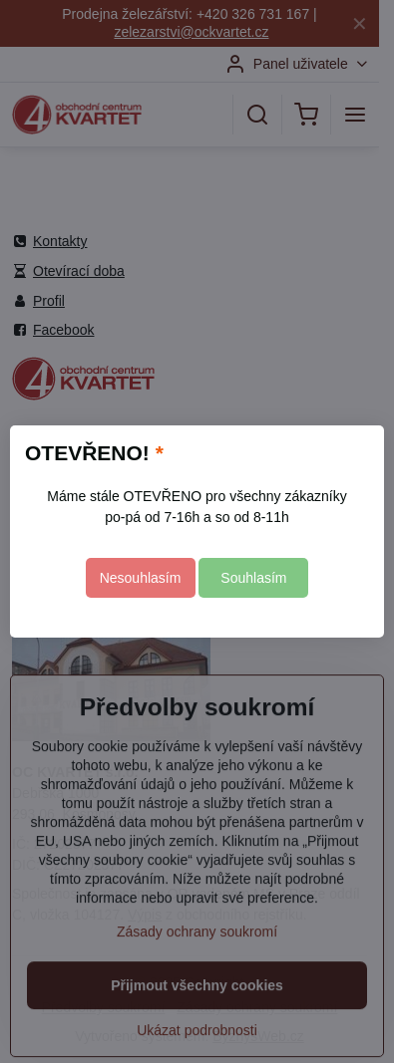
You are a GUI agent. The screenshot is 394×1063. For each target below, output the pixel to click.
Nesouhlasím (141, 578)
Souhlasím (253, 578)
